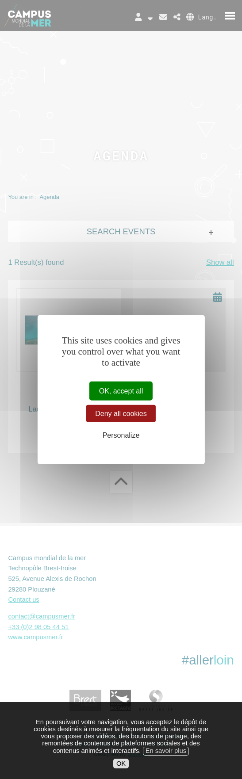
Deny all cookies (121, 413)
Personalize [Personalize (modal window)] (121, 435)
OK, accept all (121, 391)
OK (121, 772)
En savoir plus (166, 760)
